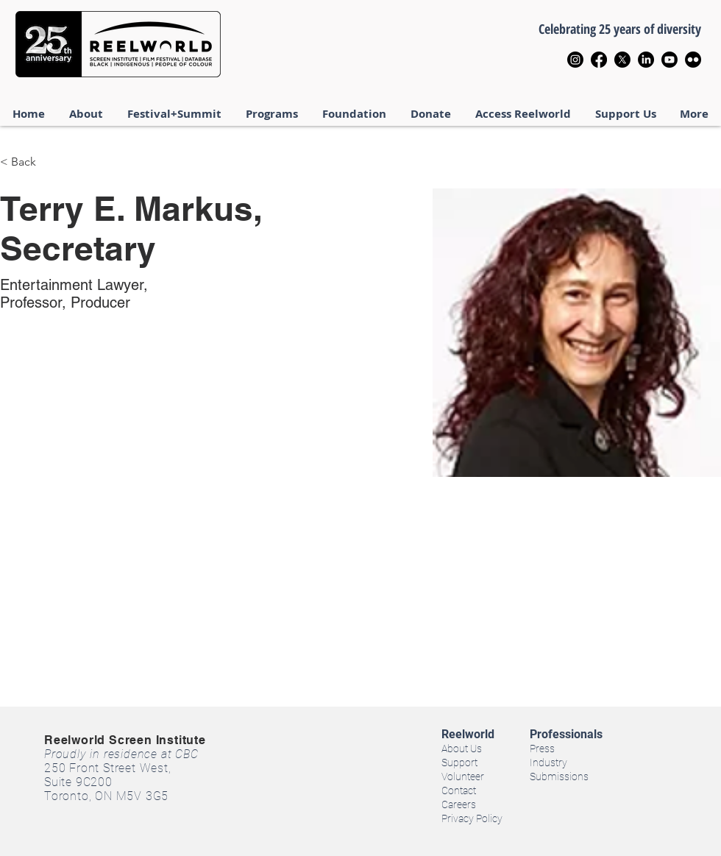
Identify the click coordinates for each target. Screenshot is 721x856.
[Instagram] (575, 60)
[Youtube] (669, 60)
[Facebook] (599, 60)
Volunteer (462, 776)
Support (459, 762)
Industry (548, 762)
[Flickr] (693, 60)
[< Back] (29, 162)
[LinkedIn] (646, 60)
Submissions (559, 776)
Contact (458, 790)
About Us (461, 748)
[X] (622, 60)
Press (542, 748)
